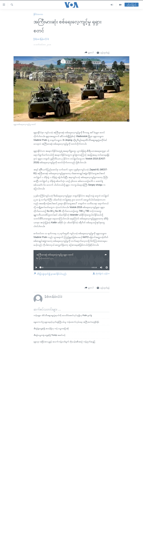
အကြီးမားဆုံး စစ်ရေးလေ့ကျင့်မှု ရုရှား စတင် (54, 254)
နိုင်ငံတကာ (38, 14)
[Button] (89, 52)
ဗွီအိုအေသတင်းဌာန (46, 258)
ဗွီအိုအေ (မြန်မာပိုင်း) (41, 39)
